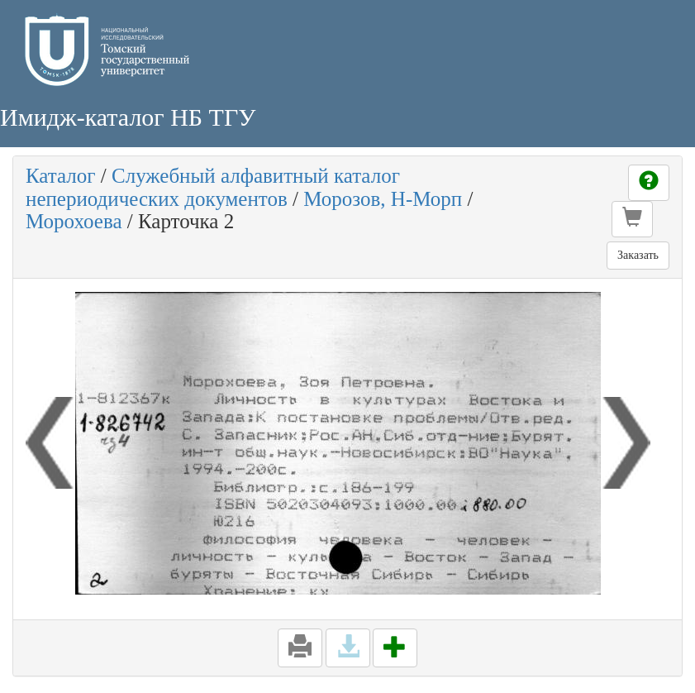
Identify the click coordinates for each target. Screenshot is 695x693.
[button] (632, 219)
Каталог (61, 176)
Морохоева (74, 221)
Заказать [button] (638, 255)
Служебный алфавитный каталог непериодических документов (213, 187)
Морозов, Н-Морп (382, 199)
